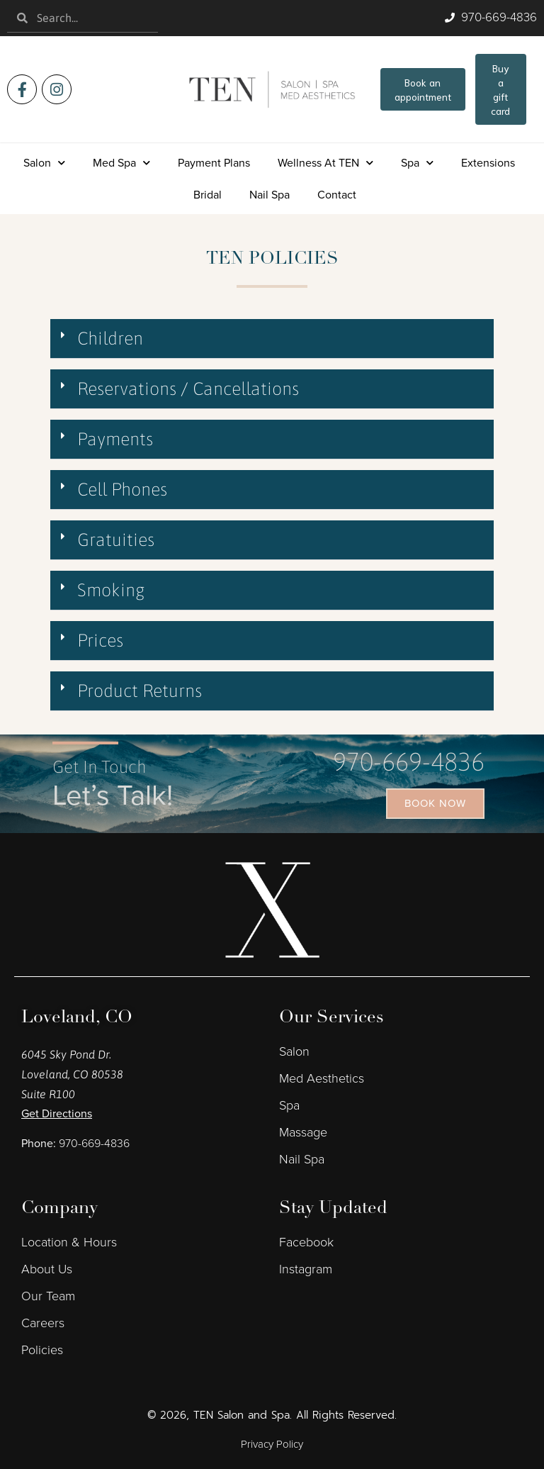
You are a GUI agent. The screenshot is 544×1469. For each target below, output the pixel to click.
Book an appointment (423, 89)
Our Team (48, 1296)
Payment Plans (214, 163)
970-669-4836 (408, 761)
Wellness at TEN (325, 163)
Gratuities (115, 539)
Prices (100, 640)
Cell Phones (122, 489)
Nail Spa (269, 194)
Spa (417, 163)
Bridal (207, 194)
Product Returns (139, 690)
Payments (115, 439)
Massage (303, 1132)
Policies (42, 1350)
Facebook (306, 1242)
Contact (336, 194)
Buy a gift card (500, 89)
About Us (46, 1269)
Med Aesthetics (321, 1078)
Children (110, 338)
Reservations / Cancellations (188, 388)
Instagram (305, 1269)
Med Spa (121, 163)
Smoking (111, 590)
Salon (44, 163)
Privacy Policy (272, 1444)
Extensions (488, 163)
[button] (271, 339)
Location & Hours (69, 1242)
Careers (42, 1323)
